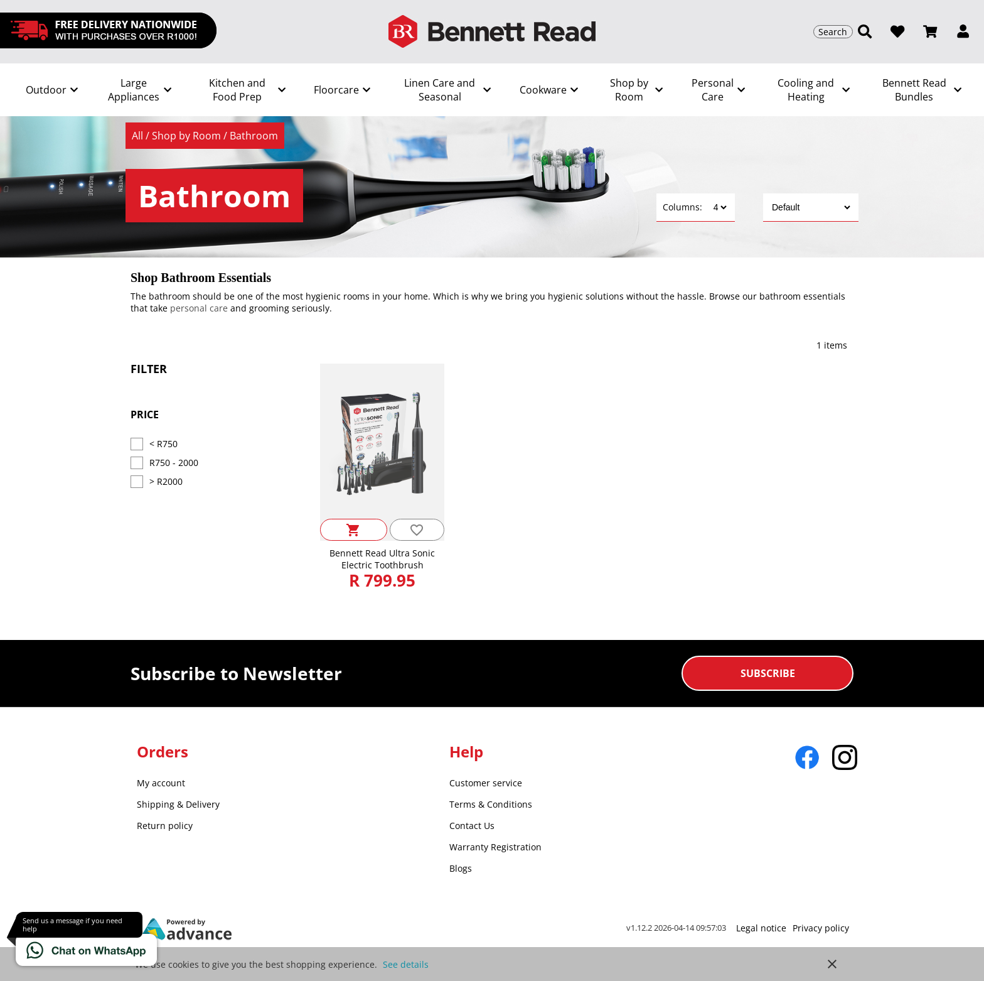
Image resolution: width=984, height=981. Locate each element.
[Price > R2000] (137, 481)
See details (406, 964)
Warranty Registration (495, 847)
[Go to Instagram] (844, 757)
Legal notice (761, 928)
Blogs (460, 868)
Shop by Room (187, 136)
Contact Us (472, 826)
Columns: (682, 207)
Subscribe (768, 673)
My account (161, 783)
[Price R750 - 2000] (137, 463)
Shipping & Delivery (178, 804)
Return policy (165, 826)
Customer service (485, 783)
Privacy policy (821, 928)
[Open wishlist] (897, 31)
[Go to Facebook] (807, 757)
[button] (963, 31)
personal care (199, 308)
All (139, 136)
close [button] (832, 964)
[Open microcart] (930, 31)
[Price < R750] (137, 444)
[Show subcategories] (50, 89)
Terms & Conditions (490, 804)
